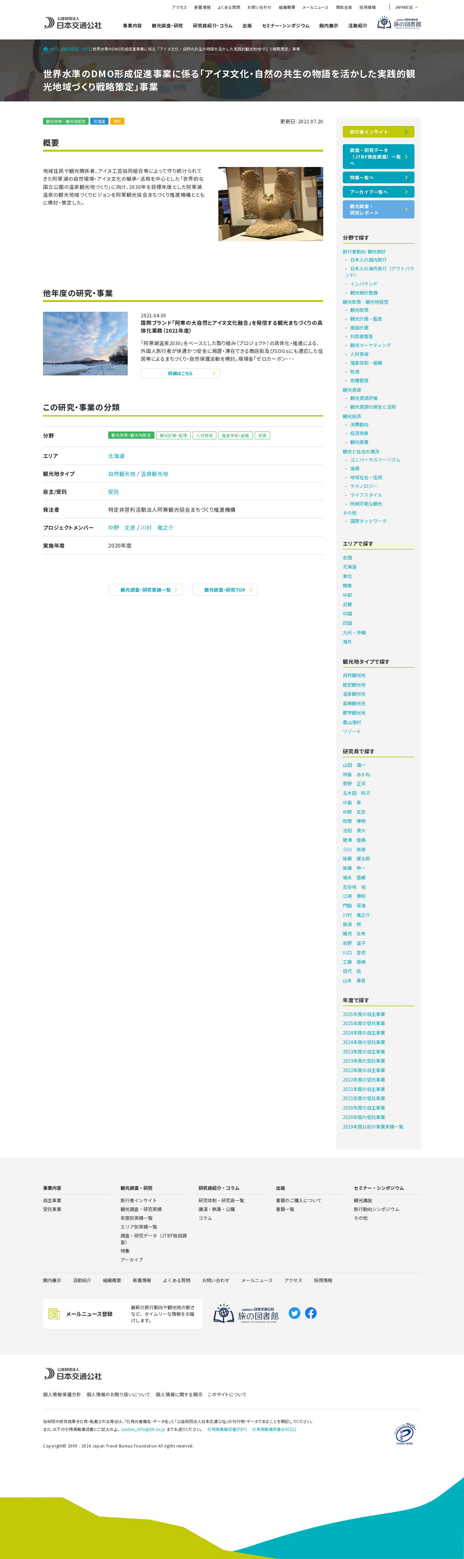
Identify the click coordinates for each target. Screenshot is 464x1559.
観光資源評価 (364, 398)
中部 (347, 595)
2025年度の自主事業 (364, 1014)
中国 (347, 613)
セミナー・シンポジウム (286, 25)
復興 (354, 468)
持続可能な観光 (366, 503)
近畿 (347, 604)
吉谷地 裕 (354, 887)
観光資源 (352, 389)
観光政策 (359, 310)
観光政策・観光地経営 (65, 121)
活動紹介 (358, 25)
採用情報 (367, 7)
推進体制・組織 (235, 435)
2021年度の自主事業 (364, 1089)
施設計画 (359, 327)
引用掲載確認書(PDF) (227, 1429)
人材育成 (204, 435)
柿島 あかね (356, 774)
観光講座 (363, 1200)
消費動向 (359, 424)
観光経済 (352, 416)
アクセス (179, 7)
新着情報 (202, 7)
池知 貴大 (354, 830)
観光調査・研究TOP (225, 589)
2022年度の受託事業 (364, 1079)
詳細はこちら (180, 373)
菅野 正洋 (354, 783)
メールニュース (315, 7)
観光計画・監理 (173, 435)
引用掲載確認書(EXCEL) (274, 1429)
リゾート (352, 731)
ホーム (52, 49)
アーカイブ (132, 1259)
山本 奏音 (354, 980)
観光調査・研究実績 (141, 1209)
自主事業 (52, 1200)
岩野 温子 (354, 943)
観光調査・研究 (167, 25)
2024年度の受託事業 (364, 1042)
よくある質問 (229, 7)
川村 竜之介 (157, 527)
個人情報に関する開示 (179, 1394)
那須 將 (352, 924)
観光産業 (359, 442)
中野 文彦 (122, 527)
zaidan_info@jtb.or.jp (143, 1429)
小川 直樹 (354, 849)
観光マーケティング (370, 345)
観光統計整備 (364, 292)
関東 (347, 585)
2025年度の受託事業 (364, 1023)
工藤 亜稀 (354, 962)
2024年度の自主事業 (364, 1032)
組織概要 (287, 7)
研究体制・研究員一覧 (221, 1200)
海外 (347, 641)
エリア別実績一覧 (139, 1226)
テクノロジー (363, 486)
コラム (205, 1218)
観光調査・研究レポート (364, 209)
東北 (347, 576)
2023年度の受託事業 (364, 1060)
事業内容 (132, 25)
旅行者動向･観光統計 (364, 251)
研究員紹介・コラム (213, 25)
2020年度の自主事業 (364, 1107)
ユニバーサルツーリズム (375, 459)
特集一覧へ (362, 177)
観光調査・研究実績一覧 (146, 589)
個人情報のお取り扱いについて (119, 1394)
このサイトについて (227, 1394)
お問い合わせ (259, 7)
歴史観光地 (354, 684)
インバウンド (364, 283)
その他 (349, 512)
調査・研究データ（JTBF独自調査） (154, 1238)
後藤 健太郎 (356, 858)
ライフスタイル (366, 495)
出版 (247, 25)
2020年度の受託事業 (364, 1117)
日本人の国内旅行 (368, 259)
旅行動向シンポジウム (376, 1209)
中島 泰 (352, 802)
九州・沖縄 (354, 632)
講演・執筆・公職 (216, 1209)
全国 (347, 557)
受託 (117, 121)
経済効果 (359, 433)
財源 (262, 435)
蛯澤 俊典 (354, 840)
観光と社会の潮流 (361, 451)
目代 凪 (352, 971)
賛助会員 (344, 7)
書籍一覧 (285, 1209)
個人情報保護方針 (62, 1394)
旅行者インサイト (369, 132)
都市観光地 (354, 712)
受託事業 (52, 1209)
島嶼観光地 (354, 703)
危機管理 (359, 380)
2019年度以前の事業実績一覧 (373, 1126)
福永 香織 (354, 877)
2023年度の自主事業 (364, 1051)
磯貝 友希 (354, 933)
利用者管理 (361, 336)
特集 (125, 1251)
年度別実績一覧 (136, 1218)
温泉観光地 (154, 473)
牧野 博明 (354, 821)
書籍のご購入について (299, 1200)
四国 (347, 623)
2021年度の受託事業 (364, 1098)
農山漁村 (352, 722)
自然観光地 (122, 473)
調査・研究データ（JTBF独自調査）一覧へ (375, 156)
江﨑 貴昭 (354, 896)
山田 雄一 (354, 765)
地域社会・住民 (366, 477)
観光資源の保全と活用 (373, 406)
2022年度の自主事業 (364, 1070)
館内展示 (329, 25)
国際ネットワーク (368, 521)
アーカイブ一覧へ (369, 192)
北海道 (99, 121)
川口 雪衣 (354, 952)
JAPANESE (404, 7)
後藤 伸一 (354, 868)
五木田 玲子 (356, 793)
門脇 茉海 (354, 905)
